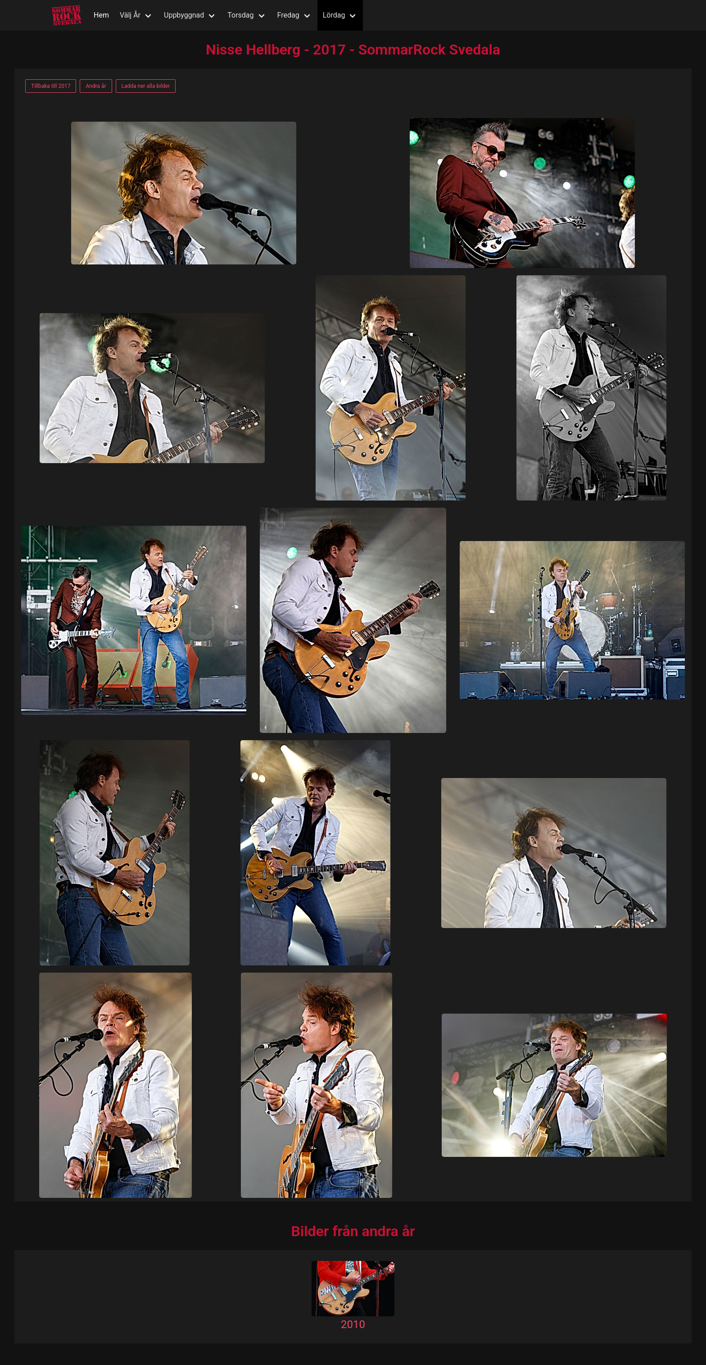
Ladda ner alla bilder (146, 86)
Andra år (96, 86)
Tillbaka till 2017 (50, 86)
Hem (101, 15)
